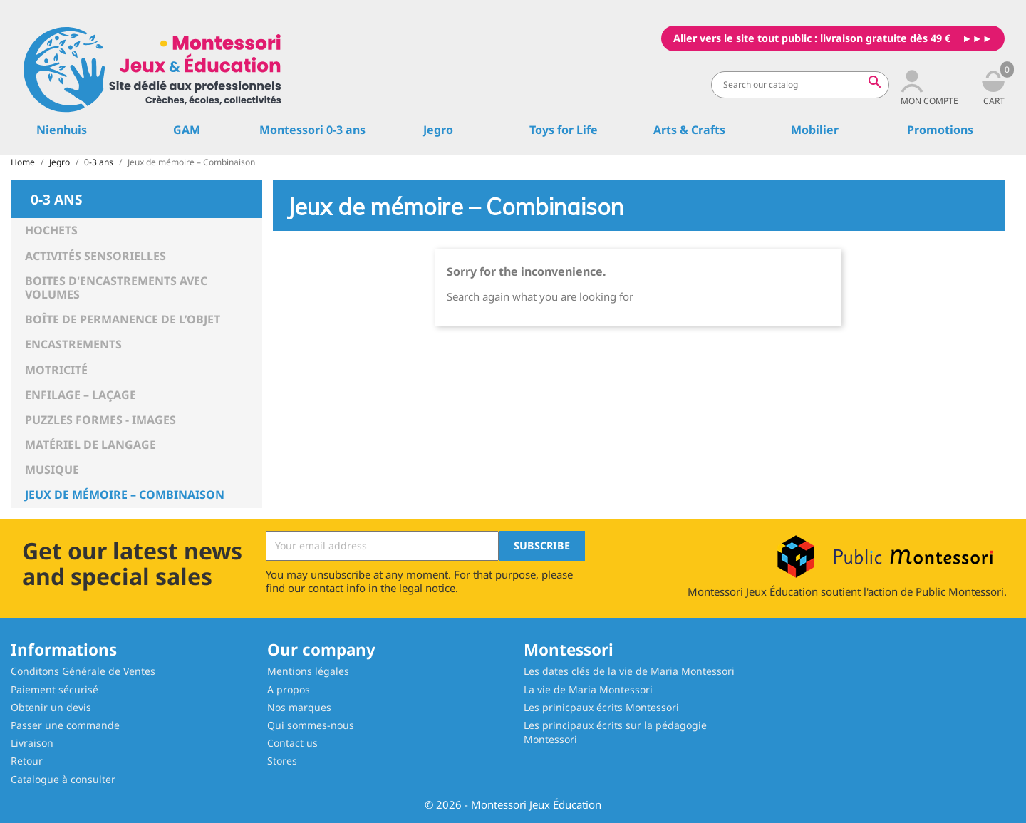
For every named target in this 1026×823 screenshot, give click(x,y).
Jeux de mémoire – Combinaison (124, 494)
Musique (52, 469)
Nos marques (299, 707)
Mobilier (815, 130)
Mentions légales (308, 671)
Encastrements (73, 344)
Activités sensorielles (95, 256)
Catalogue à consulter (63, 779)
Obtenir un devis (51, 707)
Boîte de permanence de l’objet (122, 319)
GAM (186, 130)
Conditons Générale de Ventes (83, 671)
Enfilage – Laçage (80, 395)
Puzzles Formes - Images (100, 420)
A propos (288, 689)
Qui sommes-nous (310, 725)
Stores (282, 760)
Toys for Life (563, 130)
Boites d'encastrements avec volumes (116, 287)
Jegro (438, 130)
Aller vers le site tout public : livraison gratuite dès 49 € (811, 38)
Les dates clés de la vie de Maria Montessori (629, 671)
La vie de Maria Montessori (588, 689)
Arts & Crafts (689, 130)
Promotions (940, 130)
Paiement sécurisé (54, 689)
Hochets (51, 230)
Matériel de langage (90, 444)
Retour (27, 760)
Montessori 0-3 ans (312, 130)
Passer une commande (65, 725)
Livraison (32, 743)
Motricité (56, 370)
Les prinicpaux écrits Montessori (601, 707)
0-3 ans (57, 198)
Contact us (292, 743)
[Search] (800, 84)
